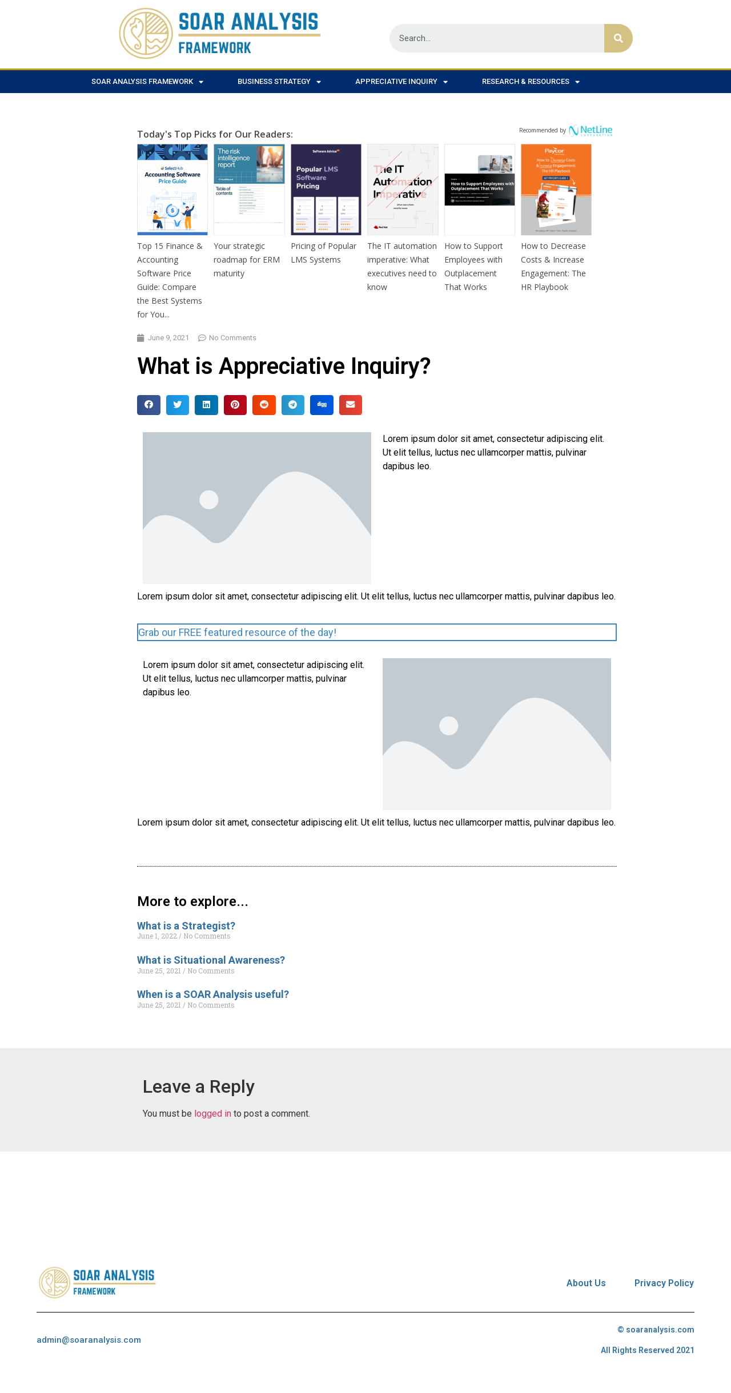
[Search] (618, 38)
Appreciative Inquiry (401, 82)
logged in (212, 1113)
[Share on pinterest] (235, 405)
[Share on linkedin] (206, 405)
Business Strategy (279, 82)
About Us (586, 1283)
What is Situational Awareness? (211, 960)
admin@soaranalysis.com (89, 1340)
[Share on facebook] (148, 405)
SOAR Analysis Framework (147, 82)
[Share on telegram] (293, 405)
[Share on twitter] (178, 405)
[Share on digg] (322, 405)
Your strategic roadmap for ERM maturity (247, 259)
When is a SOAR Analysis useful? (213, 994)
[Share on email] (351, 405)
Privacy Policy (664, 1283)
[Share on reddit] (264, 405)
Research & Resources (531, 82)
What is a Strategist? (186, 926)
